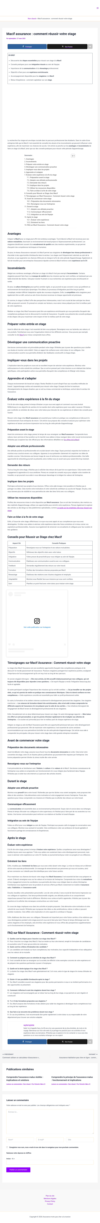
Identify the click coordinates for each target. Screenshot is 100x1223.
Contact (50, 1204)
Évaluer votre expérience (40, 220)
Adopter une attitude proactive (42, 209)
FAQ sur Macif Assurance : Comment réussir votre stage (47, 225)
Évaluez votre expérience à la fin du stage (41, 175)
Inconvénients (31, 162)
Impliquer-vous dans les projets (37, 170)
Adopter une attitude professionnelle (43, 180)
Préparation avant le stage (39, 177)
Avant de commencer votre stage (39, 199)
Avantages (30, 159)
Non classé (32, 19)
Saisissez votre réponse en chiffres (18, 1153)
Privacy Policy (50, 1201)
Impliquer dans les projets (39, 185)
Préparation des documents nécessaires (46, 201)
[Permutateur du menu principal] (97, 8)
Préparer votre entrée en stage (37, 164)
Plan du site (50, 1196)
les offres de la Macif (71, 440)
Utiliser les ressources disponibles (42, 188)
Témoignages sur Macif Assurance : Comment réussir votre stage (50, 196)
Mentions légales (50, 1199)
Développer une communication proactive (41, 167)
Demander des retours (38, 183)
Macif (22, 335)
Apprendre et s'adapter (34, 172)
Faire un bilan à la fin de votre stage (43, 191)
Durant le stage (32, 207)
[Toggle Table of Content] (71, 156)
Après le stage (32, 217)
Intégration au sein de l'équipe (42, 214)
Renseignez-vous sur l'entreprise (43, 204)
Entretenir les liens (38, 222)
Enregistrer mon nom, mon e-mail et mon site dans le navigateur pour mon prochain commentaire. (44, 1147)
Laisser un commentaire (14, 1084)
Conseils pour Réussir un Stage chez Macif (42, 193)
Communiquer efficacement (41, 212)
